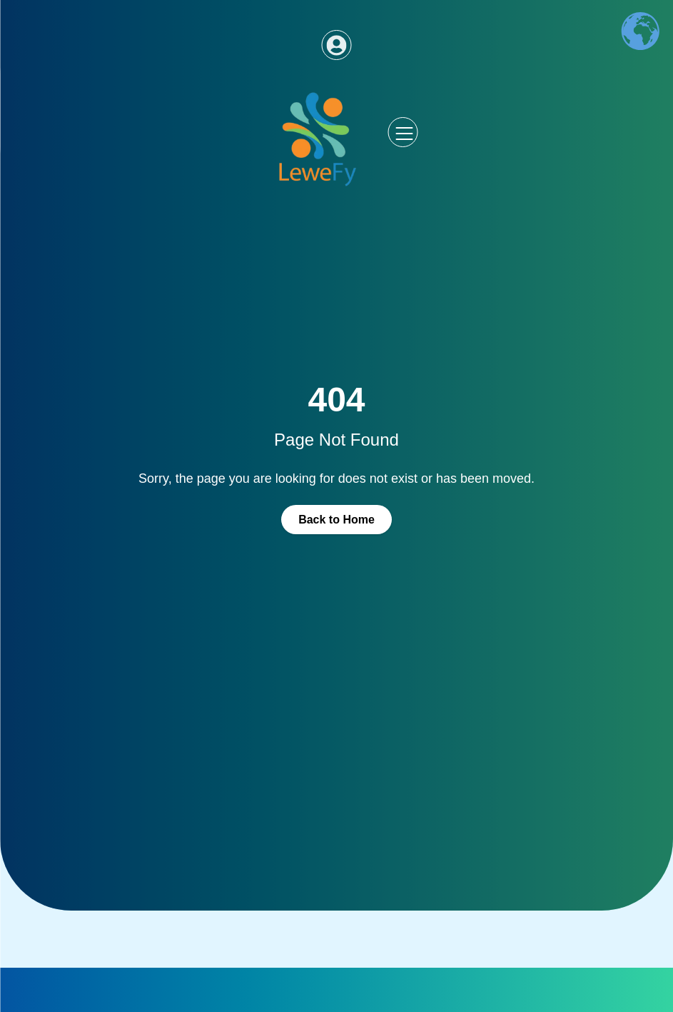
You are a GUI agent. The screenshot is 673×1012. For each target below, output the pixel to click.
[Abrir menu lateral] (403, 132)
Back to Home (336, 519)
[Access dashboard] (337, 45)
